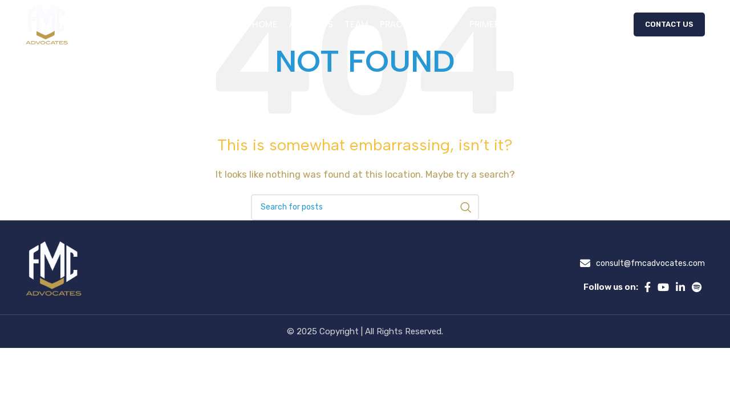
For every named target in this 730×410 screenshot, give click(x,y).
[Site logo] (48, 25)
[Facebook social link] (647, 287)
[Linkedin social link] (680, 287)
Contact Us (669, 25)
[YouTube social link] (663, 287)
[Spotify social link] (696, 287)
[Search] (365, 207)
